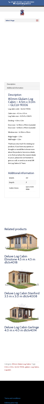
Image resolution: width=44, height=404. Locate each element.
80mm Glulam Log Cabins (21, 345)
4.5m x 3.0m (9, 348)
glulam (27, 348)
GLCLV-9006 (19, 348)
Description (11, 65)
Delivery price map (11, 383)
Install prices (8, 388)
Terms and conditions (12, 379)
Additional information (15, 69)
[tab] (22, 65)
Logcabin (7, 351)
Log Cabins (35, 348)
